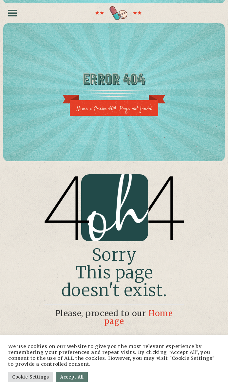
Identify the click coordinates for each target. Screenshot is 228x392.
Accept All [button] (72, 377)
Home (82, 109)
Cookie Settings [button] (30, 377)
